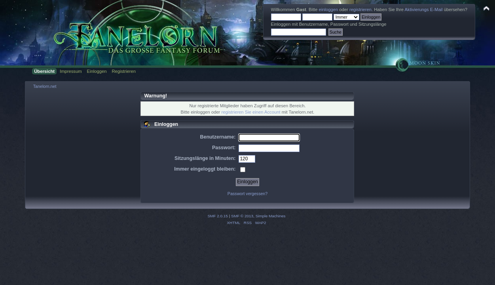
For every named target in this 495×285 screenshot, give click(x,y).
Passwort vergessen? (247, 193)
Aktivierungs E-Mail (424, 9)
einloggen (328, 9)
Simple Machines (271, 216)
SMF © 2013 (242, 216)
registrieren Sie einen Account (250, 112)
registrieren (360, 9)
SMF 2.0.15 (217, 216)
